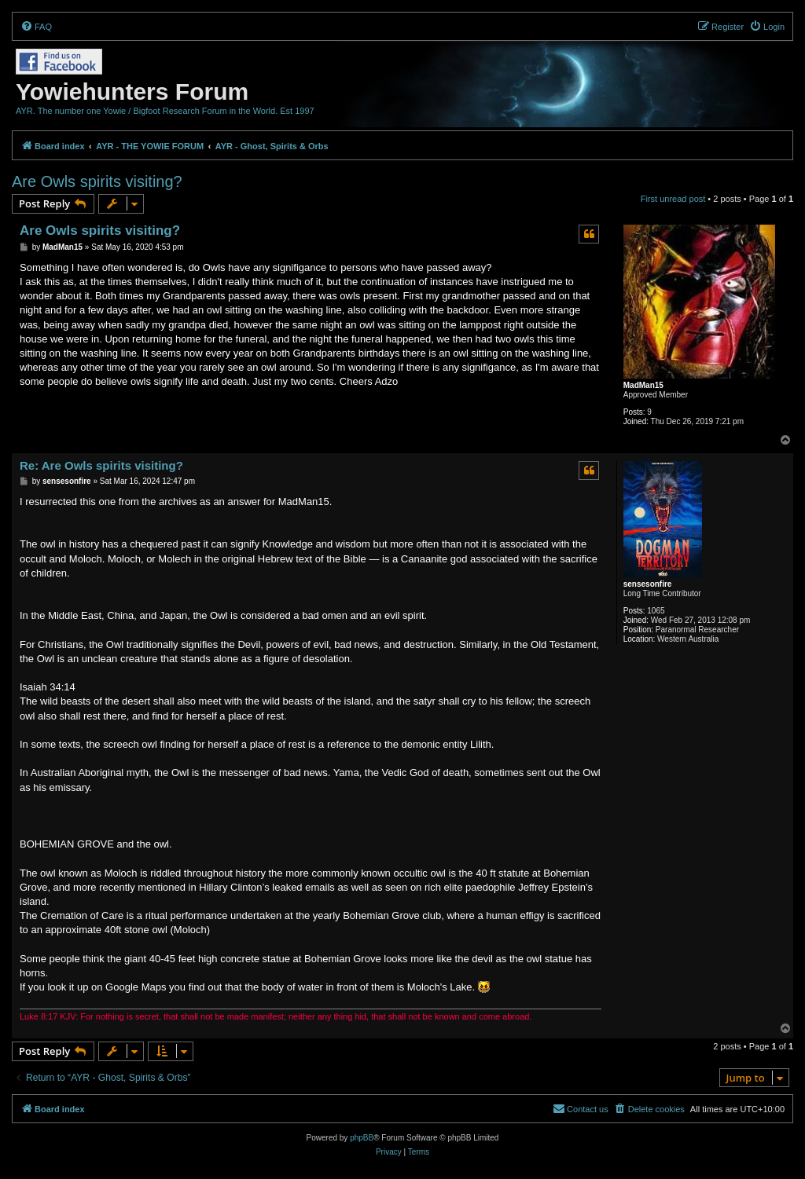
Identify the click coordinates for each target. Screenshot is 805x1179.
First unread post (673, 198)
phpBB (361, 1137)
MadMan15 (643, 385)
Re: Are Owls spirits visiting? (101, 465)
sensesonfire (647, 584)
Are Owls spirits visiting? (97, 181)
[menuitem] (36, 26)
